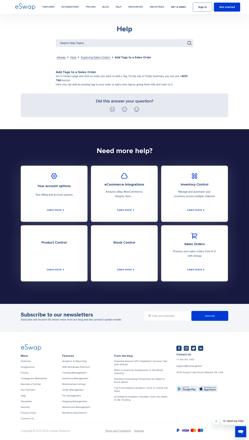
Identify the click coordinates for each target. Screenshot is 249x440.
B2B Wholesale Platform (76, 367)
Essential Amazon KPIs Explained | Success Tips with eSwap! (140, 363)
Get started (227, 7)
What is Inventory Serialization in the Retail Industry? (138, 372)
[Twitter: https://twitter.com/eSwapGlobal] (193, 348)
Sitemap (139, 431)
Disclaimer (26, 401)
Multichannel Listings (74, 384)
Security (25, 407)
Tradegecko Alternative (34, 378)
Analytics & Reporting (74, 361)
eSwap (61, 57)
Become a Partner (31, 384)
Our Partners (28, 389)
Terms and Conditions (118, 431)
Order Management (73, 389)
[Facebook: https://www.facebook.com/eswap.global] (179, 348)
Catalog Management (74, 372)
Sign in (202, 7)
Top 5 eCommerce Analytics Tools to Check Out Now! (141, 389)
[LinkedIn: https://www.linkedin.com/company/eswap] (200, 348)
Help (119, 7)
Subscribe (210, 316)
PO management (71, 395)
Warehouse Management (76, 407)
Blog (105, 7)
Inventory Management (75, 378)
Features (48, 7)
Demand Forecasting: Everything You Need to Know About (139, 380)
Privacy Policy (28, 412)
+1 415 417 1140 (185, 359)
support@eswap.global (189, 366)
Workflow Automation (74, 412)
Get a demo (178, 7)
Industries (157, 7)
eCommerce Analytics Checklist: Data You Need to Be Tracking (140, 398)
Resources (135, 7)
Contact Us (27, 418)
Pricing (90, 7)
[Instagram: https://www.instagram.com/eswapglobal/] (186, 348)
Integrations (70, 7)
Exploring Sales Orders (95, 57)
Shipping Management (74, 401)
